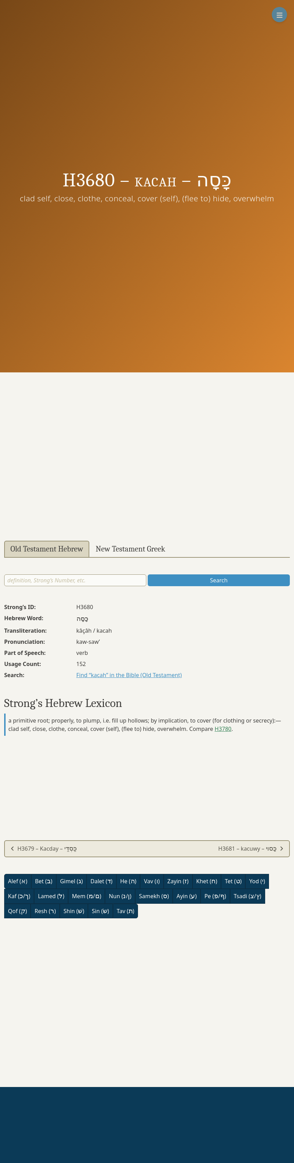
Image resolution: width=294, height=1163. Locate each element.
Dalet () (101, 881)
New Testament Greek (130, 549)
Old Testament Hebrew (46, 549)
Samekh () (154, 896)
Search (219, 580)
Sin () (100, 911)
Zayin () (178, 881)
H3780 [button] (223, 729)
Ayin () (187, 896)
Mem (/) (86, 896)
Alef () (17, 881)
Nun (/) (120, 896)
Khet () (206, 881)
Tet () (233, 881)
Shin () (74, 911)
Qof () (17, 911)
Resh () (45, 911)
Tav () (125, 911)
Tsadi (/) (247, 896)
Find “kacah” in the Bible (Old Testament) (129, 675)
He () (128, 881)
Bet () (43, 881)
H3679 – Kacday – (43, 848)
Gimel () (71, 881)
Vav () (152, 881)
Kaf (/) (19, 896)
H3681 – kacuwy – (251, 848)
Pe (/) (215, 896)
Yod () (257, 881)
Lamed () (51, 896)
